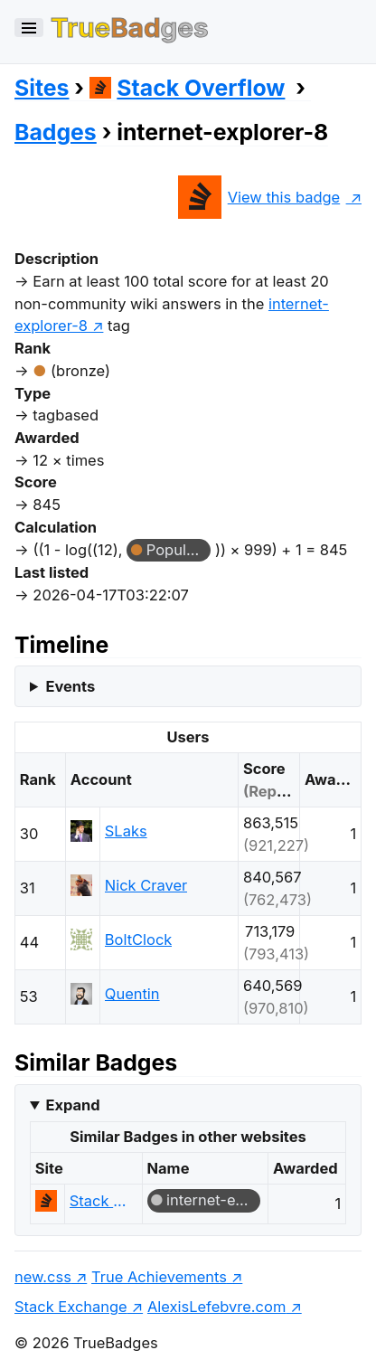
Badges (55, 132)
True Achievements (159, 1277)
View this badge (259, 197)
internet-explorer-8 (213, 1200)
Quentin (132, 994)
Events (70, 686)
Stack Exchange (70, 1307)
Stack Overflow (187, 87)
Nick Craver (146, 885)
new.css (42, 1277)
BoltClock (139, 939)
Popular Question (178, 550)
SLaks (126, 831)
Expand (72, 1105)
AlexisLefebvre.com (216, 1307)
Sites (41, 87)
